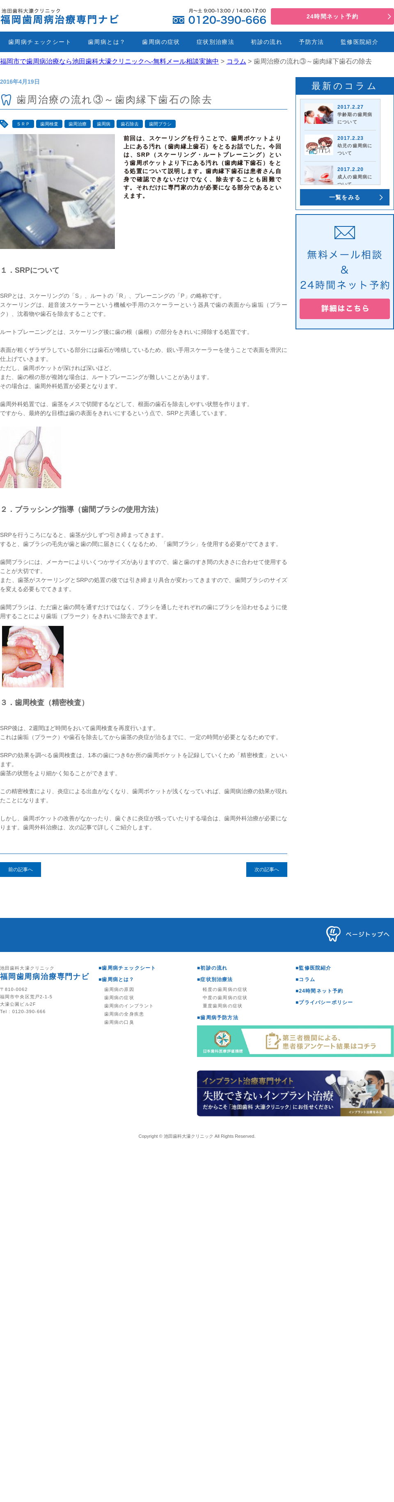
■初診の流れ (212, 968)
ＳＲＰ (23, 123)
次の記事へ (266, 869)
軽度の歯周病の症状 (225, 989)
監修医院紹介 (359, 42)
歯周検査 (49, 123)
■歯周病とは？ (116, 979)
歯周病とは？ (107, 42)
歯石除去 (130, 123)
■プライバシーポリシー (324, 1002)
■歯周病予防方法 (217, 1017)
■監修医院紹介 (314, 968)
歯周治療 (78, 123)
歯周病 (103, 123)
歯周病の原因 (119, 989)
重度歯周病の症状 (223, 1005)
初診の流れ (266, 42)
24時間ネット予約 (332, 16)
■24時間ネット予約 (320, 991)
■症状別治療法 (215, 979)
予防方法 (311, 42)
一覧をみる (345, 197)
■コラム (305, 979)
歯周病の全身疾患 (124, 1013)
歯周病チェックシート (39, 42)
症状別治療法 (215, 42)
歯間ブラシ (160, 123)
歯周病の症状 (161, 42)
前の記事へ (20, 869)
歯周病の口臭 (119, 1022)
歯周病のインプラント (129, 1005)
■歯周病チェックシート (127, 968)
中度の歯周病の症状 (225, 997)
